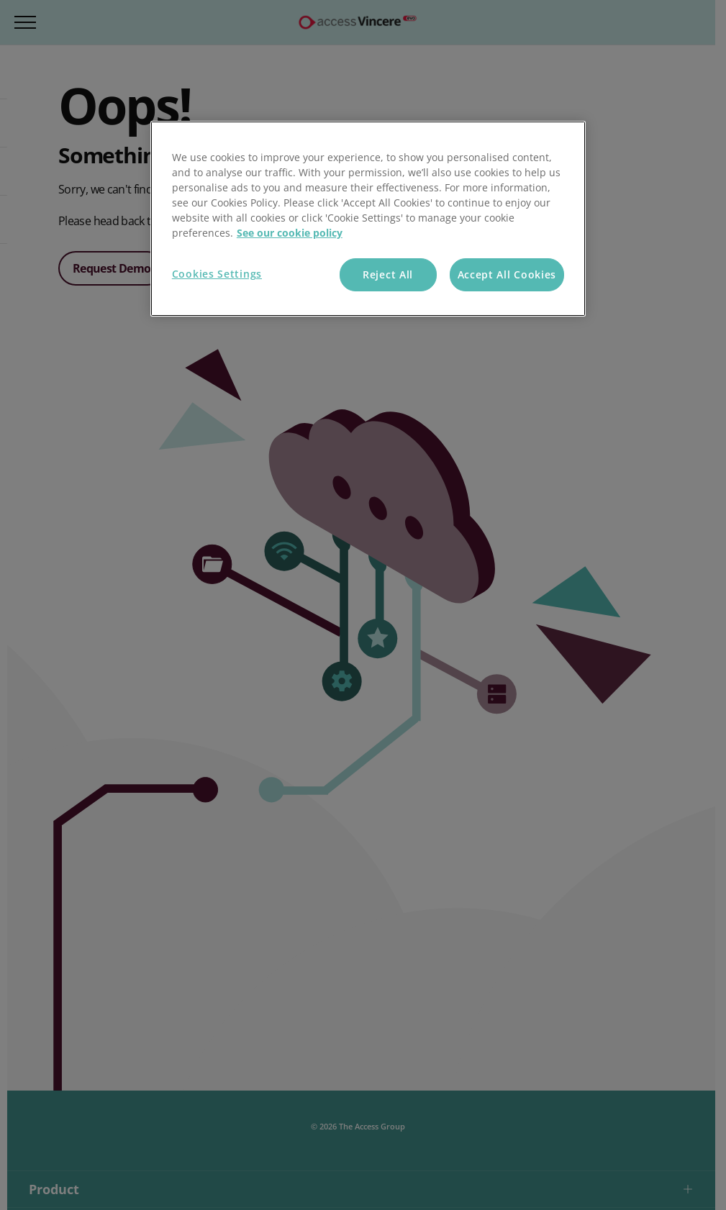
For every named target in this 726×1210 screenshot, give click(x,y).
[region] (368, 219)
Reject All (388, 274)
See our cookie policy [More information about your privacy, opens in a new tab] (289, 233)
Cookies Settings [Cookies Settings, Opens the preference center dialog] (217, 274)
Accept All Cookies (507, 274)
